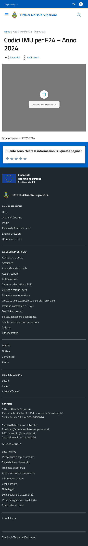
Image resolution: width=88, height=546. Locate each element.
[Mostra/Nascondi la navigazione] (7, 15)
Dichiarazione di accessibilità (17, 495)
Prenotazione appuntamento (18, 457)
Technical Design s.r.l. (25, 537)
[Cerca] (79, 15)
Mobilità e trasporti (12, 311)
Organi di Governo (12, 217)
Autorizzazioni (10, 279)
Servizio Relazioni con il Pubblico (20, 425)
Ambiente (7, 263)
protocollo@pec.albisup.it (22, 433)
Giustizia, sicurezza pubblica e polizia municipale (28, 300)
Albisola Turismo (11, 391)
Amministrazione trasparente (18, 473)
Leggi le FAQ (9, 451)
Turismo (6, 327)
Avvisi (5, 362)
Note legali (8, 489)
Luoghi (5, 381)
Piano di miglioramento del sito (19, 500)
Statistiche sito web (13, 505)
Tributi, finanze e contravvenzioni (20, 322)
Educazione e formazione (16, 295)
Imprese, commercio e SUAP (17, 306)
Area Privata (9, 518)
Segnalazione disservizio (15, 462)
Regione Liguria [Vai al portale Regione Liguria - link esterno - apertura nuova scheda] (11, 4)
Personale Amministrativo (16, 228)
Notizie (6, 351)
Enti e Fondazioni (11, 234)
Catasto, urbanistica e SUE (17, 284)
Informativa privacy (13, 478)
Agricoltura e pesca (12, 257)
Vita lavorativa (10, 333)
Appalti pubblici (10, 274)
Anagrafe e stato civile (14, 268)
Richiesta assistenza (13, 468)
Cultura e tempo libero (14, 290)
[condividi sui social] (12, 57)
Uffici (5, 212)
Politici (5, 223)
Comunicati (8, 357)
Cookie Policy (9, 484)
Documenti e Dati (11, 239)
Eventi (5, 386)
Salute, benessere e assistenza (19, 317)
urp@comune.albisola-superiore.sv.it (29, 429)
